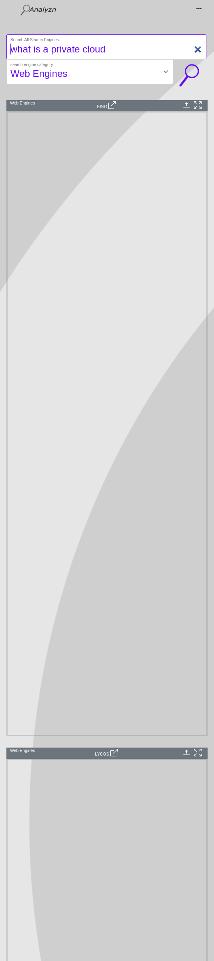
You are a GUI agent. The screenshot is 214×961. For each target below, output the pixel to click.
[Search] (106, 46)
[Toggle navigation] (199, 10)
